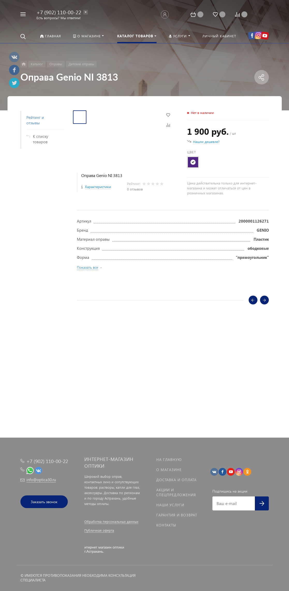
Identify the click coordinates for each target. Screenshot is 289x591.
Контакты (166, 525)
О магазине (169, 469)
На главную (169, 459)
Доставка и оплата (176, 479)
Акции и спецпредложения (176, 492)
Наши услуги (170, 504)
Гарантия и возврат (176, 514)
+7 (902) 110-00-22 (58, 12)
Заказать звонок (44, 501)
